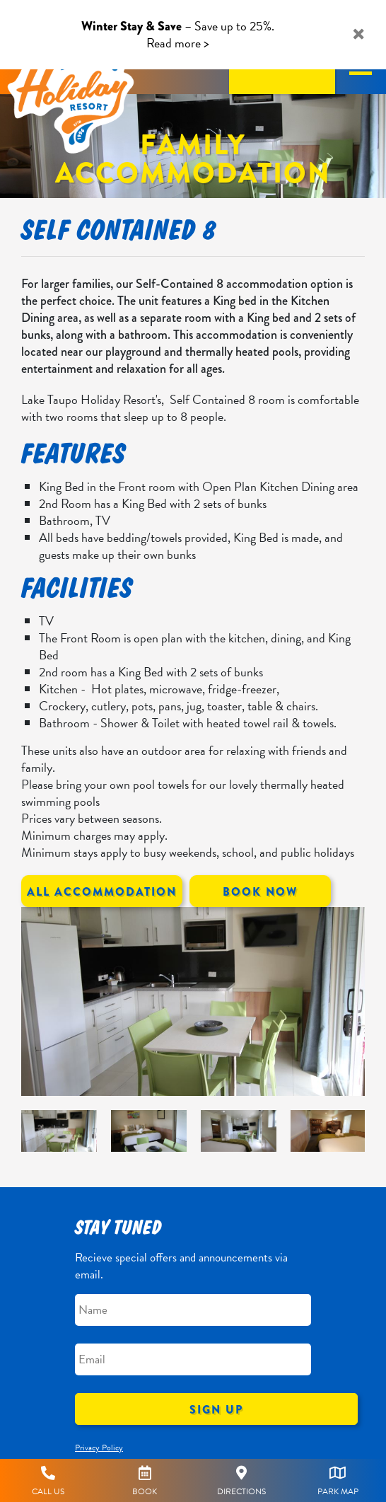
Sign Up (216, 1410)
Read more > (177, 42)
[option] (193, 1001)
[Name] (193, 1310)
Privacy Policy (99, 1447)
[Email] (193, 1359)
